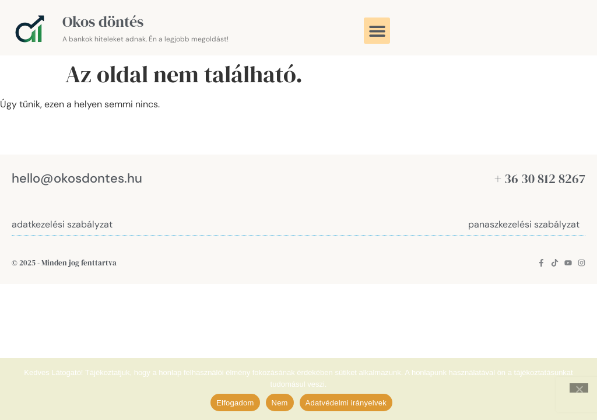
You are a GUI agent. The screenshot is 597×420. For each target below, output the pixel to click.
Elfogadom (235, 402)
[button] (377, 31)
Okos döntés (102, 21)
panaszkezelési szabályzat (524, 224)
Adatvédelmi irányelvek (346, 402)
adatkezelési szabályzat (62, 224)
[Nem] (579, 388)
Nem (280, 402)
